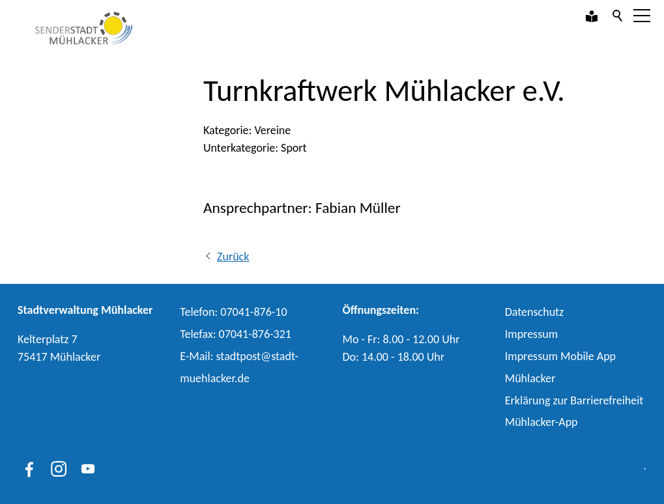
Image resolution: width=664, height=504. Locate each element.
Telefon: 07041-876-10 (233, 312)
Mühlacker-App (541, 422)
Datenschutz (534, 312)
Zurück (233, 256)
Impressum (531, 334)
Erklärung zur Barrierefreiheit (574, 400)
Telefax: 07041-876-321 (235, 334)
